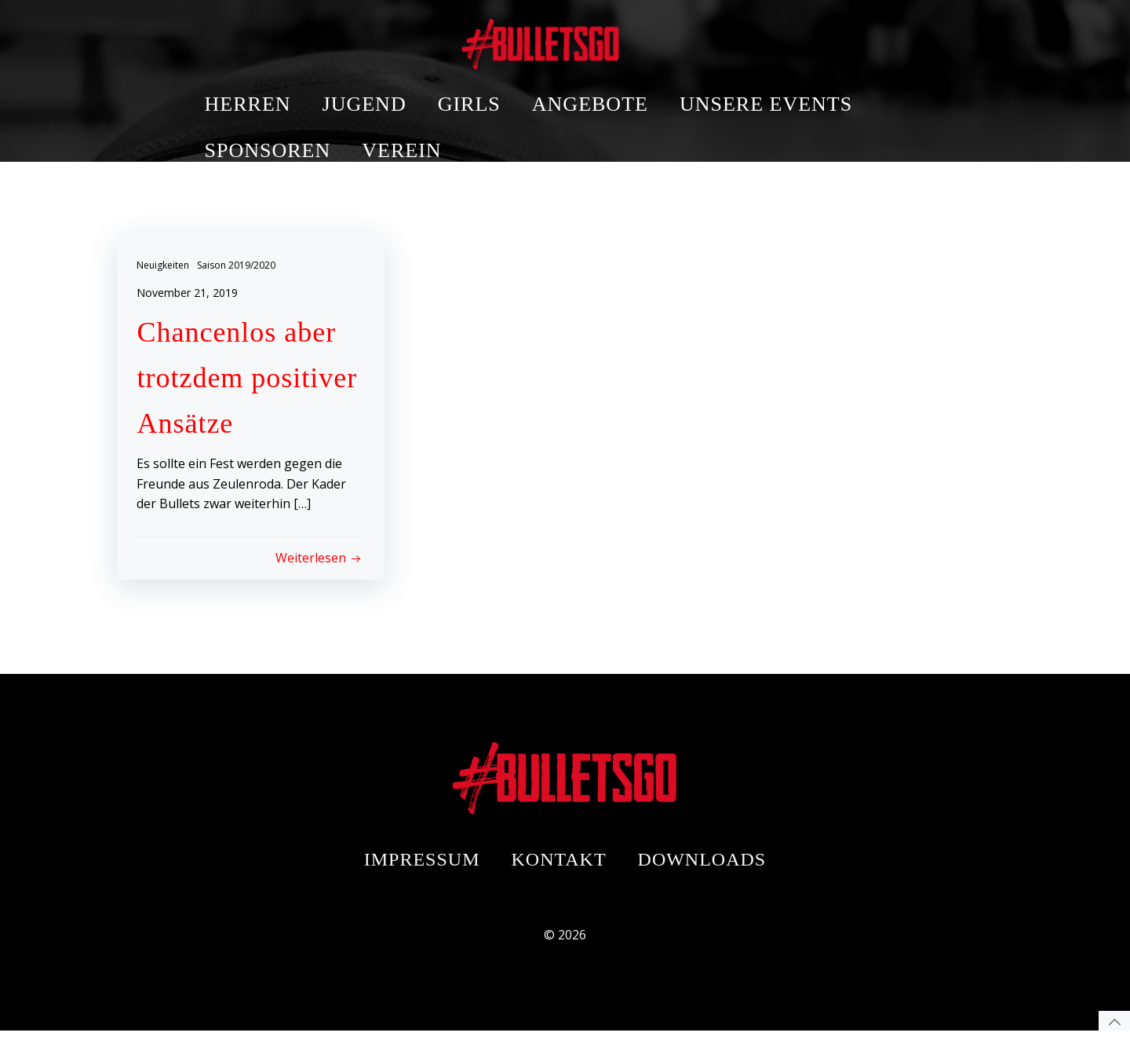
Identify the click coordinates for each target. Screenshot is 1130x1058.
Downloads (702, 874)
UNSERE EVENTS (868, 38)
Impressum (422, 874)
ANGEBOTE (693, 38)
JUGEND (467, 38)
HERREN (351, 38)
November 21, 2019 (191, 295)
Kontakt (559, 874)
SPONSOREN (371, 85)
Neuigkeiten (166, 268)
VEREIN (504, 85)
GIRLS (572, 38)
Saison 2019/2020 (240, 268)
